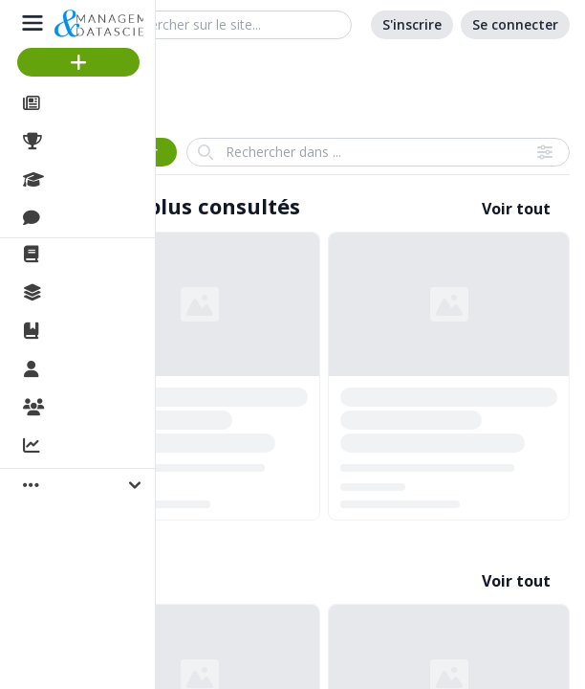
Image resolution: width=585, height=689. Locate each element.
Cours (72, 179)
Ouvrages (85, 331)
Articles (77, 103)
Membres (85, 370)
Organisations (102, 408)
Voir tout (516, 208)
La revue (82, 254)
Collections (90, 292)
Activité (76, 446)
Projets (76, 141)
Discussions (93, 218)
